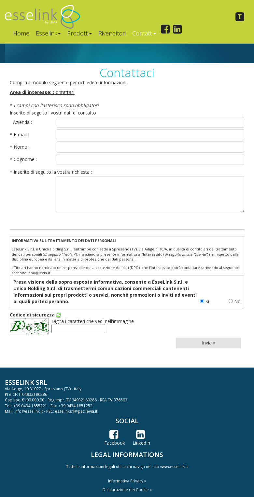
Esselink (48, 33)
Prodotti (79, 33)
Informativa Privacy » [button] (127, 481)
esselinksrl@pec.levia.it (76, 411)
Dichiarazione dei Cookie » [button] (127, 489)
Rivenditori (112, 33)
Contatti (144, 33)
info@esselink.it (28, 411)
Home (21, 33)
